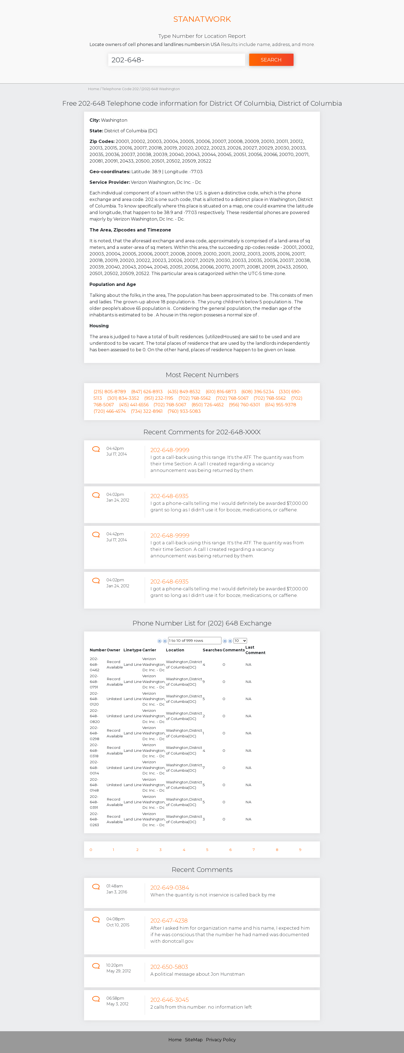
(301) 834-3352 (123, 398)
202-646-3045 (169, 999)
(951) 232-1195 (158, 398)
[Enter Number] (176, 60)
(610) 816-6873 (221, 391)
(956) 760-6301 (244, 404)
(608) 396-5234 (257, 391)
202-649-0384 (169, 887)
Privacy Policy (221, 1039)
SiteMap (194, 1039)
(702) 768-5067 (232, 398)
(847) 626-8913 (147, 391)
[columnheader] (98, 650)
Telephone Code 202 (121, 89)
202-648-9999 (169, 450)
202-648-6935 (169, 496)
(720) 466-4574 (110, 411)
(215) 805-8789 (110, 391)
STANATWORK (202, 19)
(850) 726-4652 (208, 404)
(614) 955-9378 (280, 404)
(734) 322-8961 (147, 411)
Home (93, 89)
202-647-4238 (169, 920)
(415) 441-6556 (134, 404)
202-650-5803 (169, 966)
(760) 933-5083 (184, 411)
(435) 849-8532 (184, 391)
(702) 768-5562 (194, 398)
